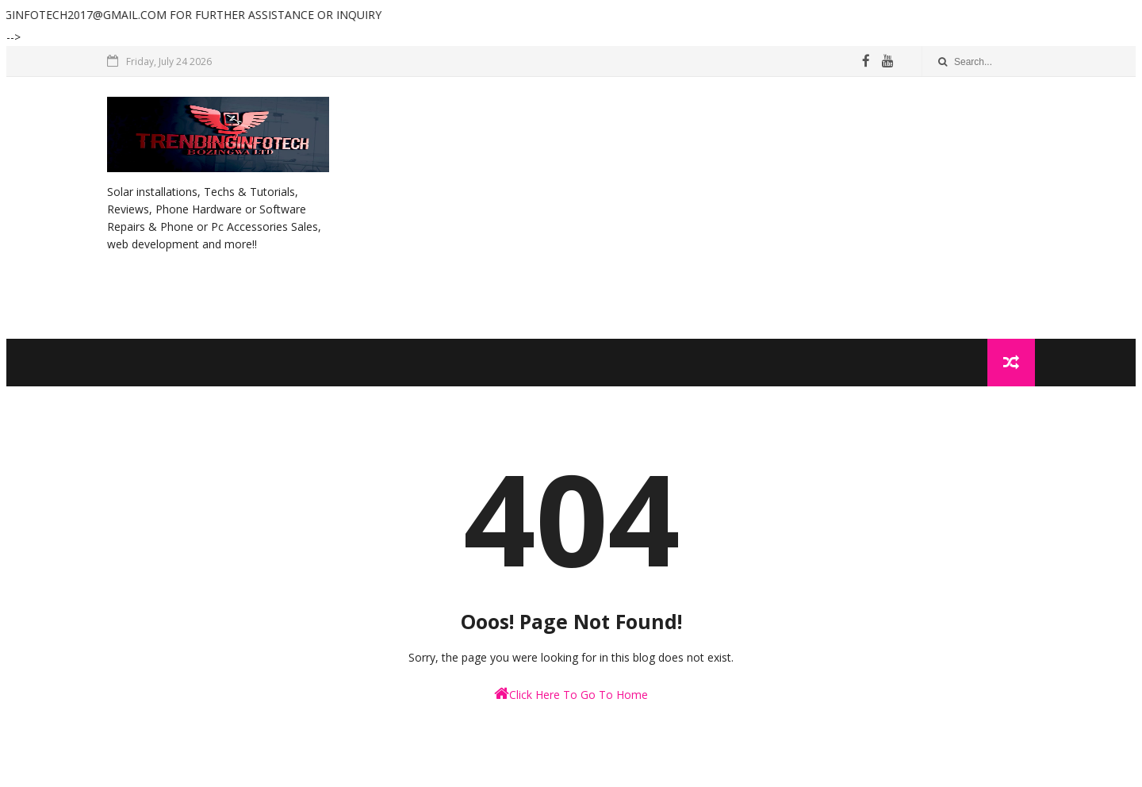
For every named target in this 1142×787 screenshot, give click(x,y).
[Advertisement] (746, 208)
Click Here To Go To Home (571, 693)
